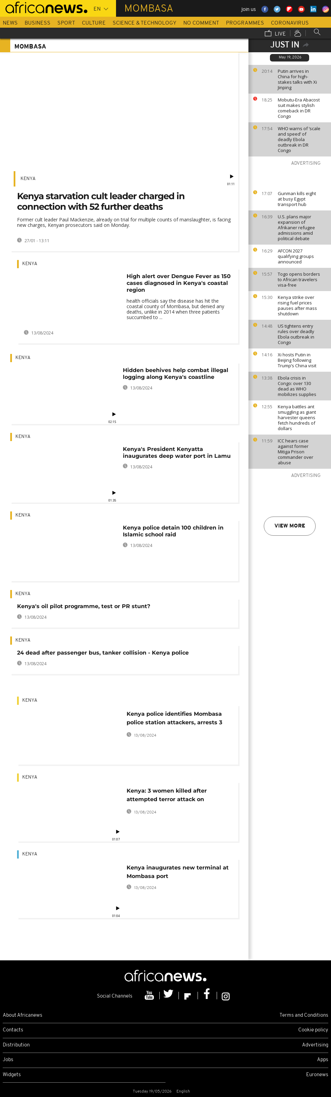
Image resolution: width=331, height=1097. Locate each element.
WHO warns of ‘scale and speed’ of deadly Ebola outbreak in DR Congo (299, 139)
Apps (322, 1059)
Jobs (8, 1059)
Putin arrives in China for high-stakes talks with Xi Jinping (297, 79)
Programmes (245, 23)
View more (289, 526)
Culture (94, 23)
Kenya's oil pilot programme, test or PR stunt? (83, 606)
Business (38, 23)
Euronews (317, 1075)
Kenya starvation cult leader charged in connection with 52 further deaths (101, 201)
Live (275, 34)
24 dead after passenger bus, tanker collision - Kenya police (103, 652)
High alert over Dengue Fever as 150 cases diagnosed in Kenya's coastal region (179, 283)
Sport (66, 23)
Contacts (13, 1030)
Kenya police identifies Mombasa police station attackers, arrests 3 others (174, 719)
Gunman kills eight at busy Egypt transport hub (297, 199)
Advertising (315, 1045)
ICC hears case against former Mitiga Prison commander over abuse (295, 451)
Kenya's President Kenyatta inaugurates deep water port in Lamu (177, 452)
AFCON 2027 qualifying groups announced (296, 256)
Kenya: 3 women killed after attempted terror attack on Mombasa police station (167, 796)
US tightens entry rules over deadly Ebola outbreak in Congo (296, 334)
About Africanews (22, 1015)
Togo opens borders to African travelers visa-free (299, 279)
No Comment (201, 23)
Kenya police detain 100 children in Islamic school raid (173, 531)
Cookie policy (313, 1030)
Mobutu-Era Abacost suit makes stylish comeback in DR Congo (299, 108)
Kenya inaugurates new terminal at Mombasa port (178, 871)
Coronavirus (290, 23)
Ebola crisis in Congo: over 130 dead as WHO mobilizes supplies (297, 386)
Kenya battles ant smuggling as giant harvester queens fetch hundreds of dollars (297, 417)
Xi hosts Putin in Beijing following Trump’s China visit (297, 360)
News (10, 23)
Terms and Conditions (303, 1015)
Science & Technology (144, 23)
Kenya (27, 178)
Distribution (16, 1045)
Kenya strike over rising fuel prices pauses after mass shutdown (297, 305)
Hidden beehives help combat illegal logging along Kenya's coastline (175, 373)
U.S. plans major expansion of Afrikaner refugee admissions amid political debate (296, 227)
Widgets (12, 1075)
